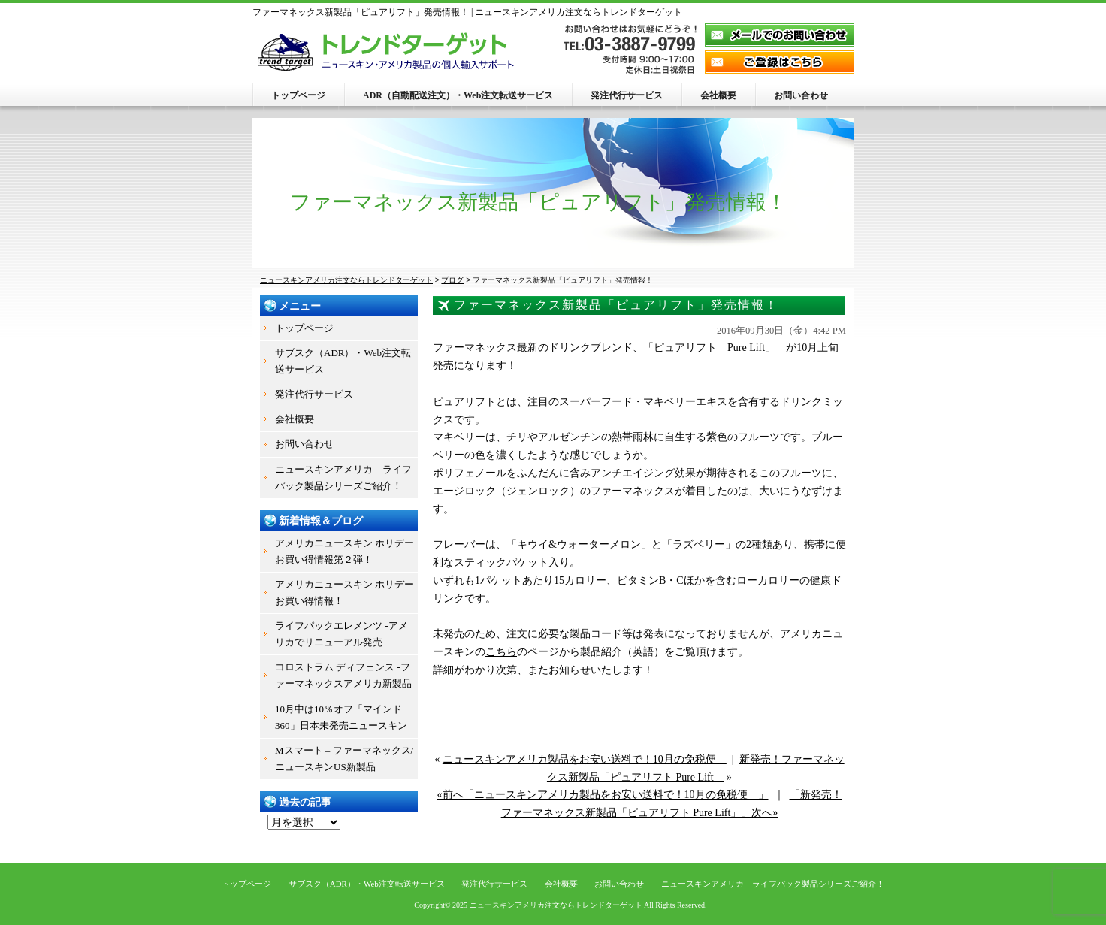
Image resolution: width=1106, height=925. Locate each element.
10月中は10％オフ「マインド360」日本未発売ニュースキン (341, 717)
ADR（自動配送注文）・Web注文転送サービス (458, 95)
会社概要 (718, 95)
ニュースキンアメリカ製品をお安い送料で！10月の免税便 (585, 759)
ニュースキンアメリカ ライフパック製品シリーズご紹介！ (343, 477)
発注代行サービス (627, 95)
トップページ (298, 95)
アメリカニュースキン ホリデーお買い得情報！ (344, 592)
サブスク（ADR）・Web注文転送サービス (343, 361)
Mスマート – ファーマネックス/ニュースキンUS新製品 (344, 758)
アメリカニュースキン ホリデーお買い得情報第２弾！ (344, 551)
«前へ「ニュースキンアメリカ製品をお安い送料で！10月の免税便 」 (603, 794)
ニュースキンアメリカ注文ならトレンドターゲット (556, 905)
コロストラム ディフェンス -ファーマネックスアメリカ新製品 (343, 675)
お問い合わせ (801, 95)
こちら (501, 651)
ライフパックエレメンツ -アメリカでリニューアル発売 (341, 634)
